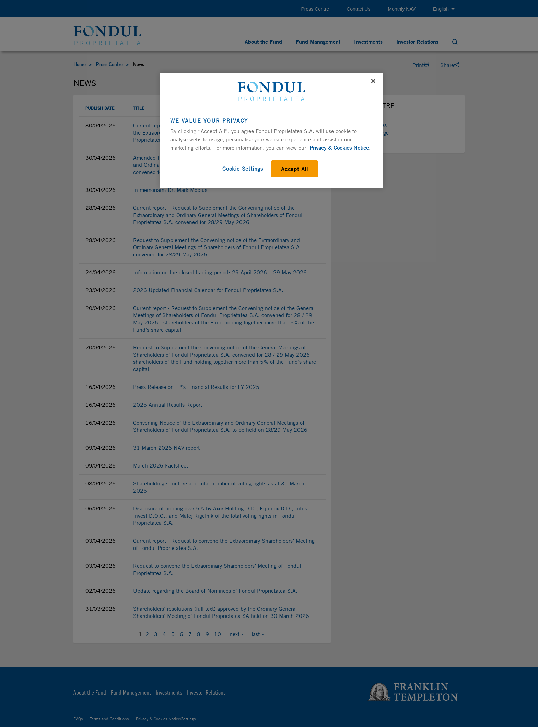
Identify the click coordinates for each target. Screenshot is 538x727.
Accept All (294, 168)
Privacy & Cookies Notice (339, 147)
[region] (271, 130)
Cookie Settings (242, 168)
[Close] (373, 81)
